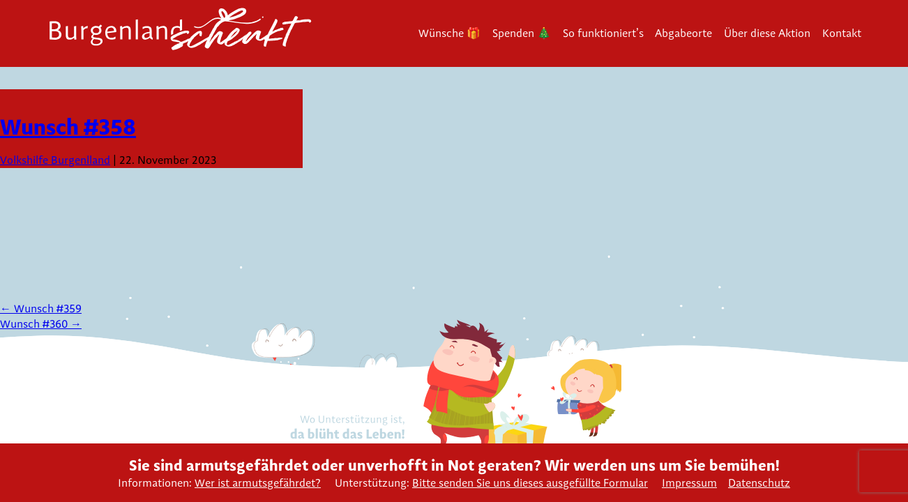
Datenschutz (759, 482)
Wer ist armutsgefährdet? (258, 482)
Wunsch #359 (41, 308)
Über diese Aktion (767, 33)
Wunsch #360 (41, 323)
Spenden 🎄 (521, 33)
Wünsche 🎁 (449, 33)
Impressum (689, 482)
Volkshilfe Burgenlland (55, 160)
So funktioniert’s (603, 33)
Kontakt (841, 33)
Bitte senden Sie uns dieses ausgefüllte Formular (530, 482)
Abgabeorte (683, 33)
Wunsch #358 (68, 126)
